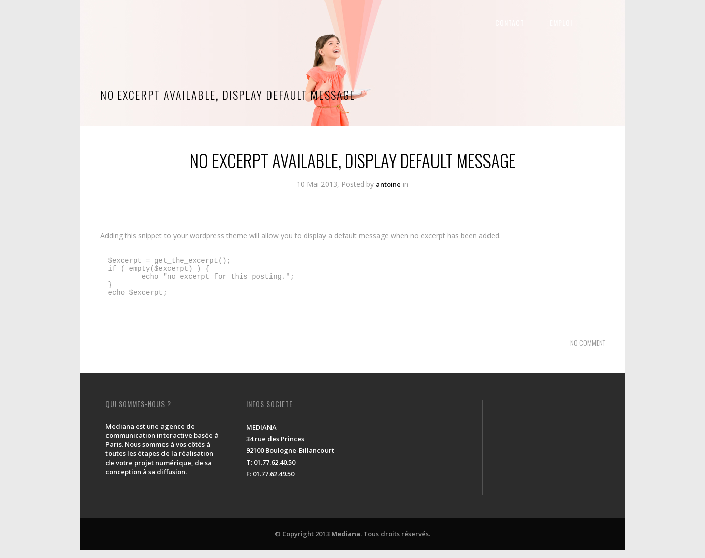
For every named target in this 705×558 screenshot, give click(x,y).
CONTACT (530, 22)
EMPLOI (581, 22)
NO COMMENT (587, 350)
